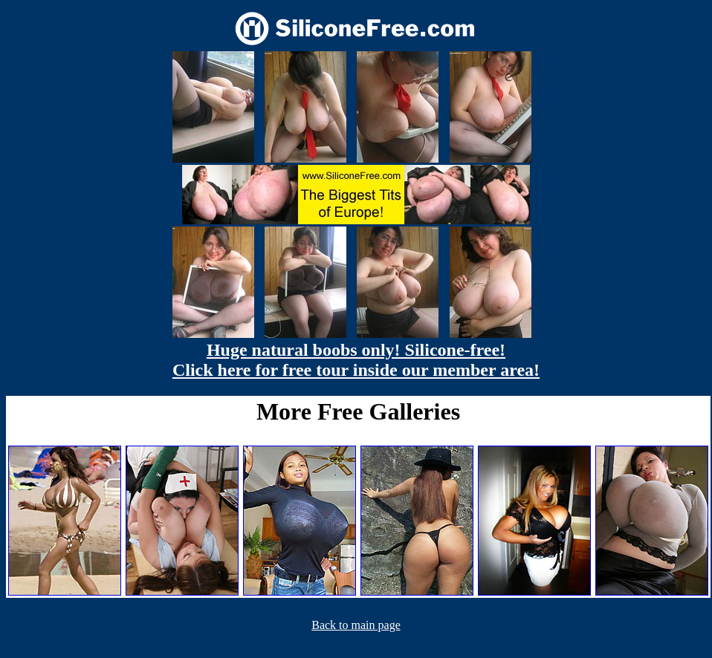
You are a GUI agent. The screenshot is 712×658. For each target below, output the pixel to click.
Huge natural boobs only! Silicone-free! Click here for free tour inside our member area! (356, 360)
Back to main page (356, 625)
